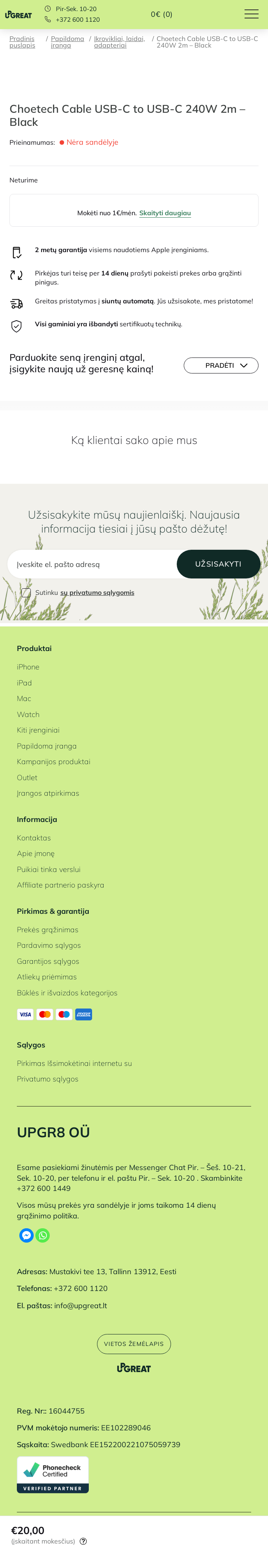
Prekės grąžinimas (48, 926)
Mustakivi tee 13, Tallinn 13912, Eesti (112, 1269)
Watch (28, 711)
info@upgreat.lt (80, 1302)
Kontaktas (34, 835)
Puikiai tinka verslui (49, 866)
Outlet (27, 774)
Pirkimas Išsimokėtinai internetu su (74, 1060)
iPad (24, 680)
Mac (24, 696)
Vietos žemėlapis (134, 1342)
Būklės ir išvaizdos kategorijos (67, 990)
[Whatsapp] (42, 1232)
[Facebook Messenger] (26, 1232)
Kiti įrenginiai (38, 727)
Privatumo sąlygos (48, 1076)
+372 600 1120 (78, 20)
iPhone (28, 664)
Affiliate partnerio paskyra (60, 882)
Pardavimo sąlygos (49, 942)
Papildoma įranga (67, 42)
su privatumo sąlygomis (97, 593)
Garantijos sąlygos (48, 958)
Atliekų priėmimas (47, 974)
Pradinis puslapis (22, 42)
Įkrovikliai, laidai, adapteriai (119, 42)
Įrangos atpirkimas (48, 790)
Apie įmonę (36, 851)
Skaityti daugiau (165, 213)
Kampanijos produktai (53, 758)
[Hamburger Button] (256, 14)
